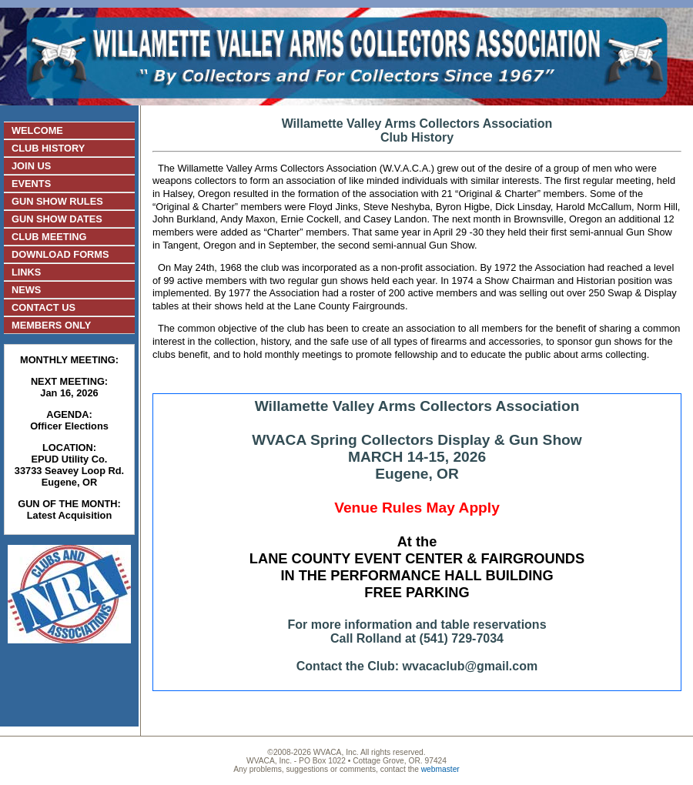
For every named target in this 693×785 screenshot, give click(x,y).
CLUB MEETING (49, 236)
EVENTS (31, 183)
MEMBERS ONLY (51, 325)
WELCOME (37, 130)
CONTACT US (43, 307)
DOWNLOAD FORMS (60, 254)
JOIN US (31, 166)
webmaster (440, 769)
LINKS (26, 272)
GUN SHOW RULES (57, 201)
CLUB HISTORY (48, 148)
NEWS (26, 290)
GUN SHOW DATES (57, 219)
